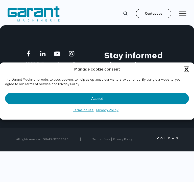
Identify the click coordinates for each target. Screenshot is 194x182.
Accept (97, 98)
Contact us (153, 13)
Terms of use (83, 110)
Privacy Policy (107, 110)
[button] (186, 69)
